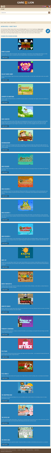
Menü (3, 9)
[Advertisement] (25, 18)
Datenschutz (37, 449)
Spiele (5, 22)
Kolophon (19, 449)
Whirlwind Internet (9, 451)
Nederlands (45, 6)
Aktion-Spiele (40, 29)
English (43, 6)
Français (49, 6)
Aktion (8, 22)
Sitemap (23, 449)
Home (2, 22)
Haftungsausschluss (29, 449)
